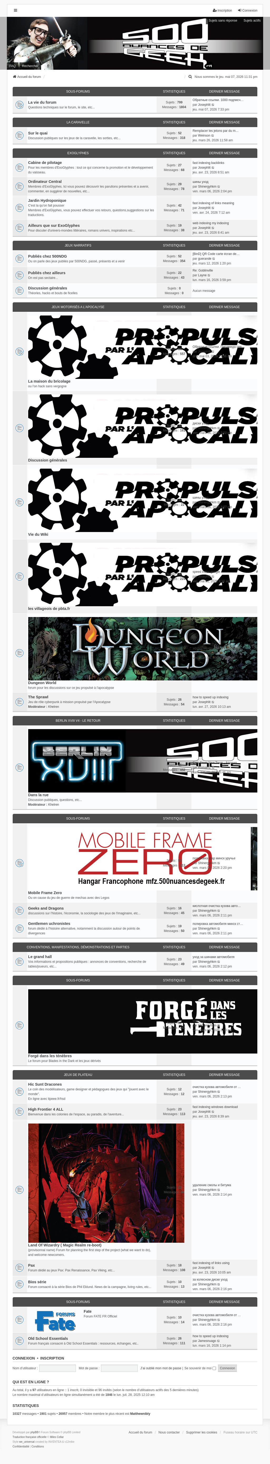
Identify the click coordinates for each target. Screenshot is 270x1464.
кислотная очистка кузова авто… (216, 906)
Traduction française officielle (30, 1437)
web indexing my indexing (210, 223)
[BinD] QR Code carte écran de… (215, 254)
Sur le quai (38, 133)
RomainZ (204, 767)
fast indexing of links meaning (213, 203)
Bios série (37, 1282)
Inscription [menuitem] (222, 10)
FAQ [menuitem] (12, 66)
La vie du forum (42, 102)
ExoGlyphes (78, 153)
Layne (202, 275)
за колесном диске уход (209, 1279)
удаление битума (205, 1020)
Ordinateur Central (45, 181)
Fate (88, 1311)
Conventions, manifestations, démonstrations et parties (78, 947)
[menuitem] (190, 76)
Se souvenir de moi (200, 1368)
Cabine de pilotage (45, 163)
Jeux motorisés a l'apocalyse (78, 307)
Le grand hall (40, 957)
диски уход (200, 423)
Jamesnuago (207, 1341)
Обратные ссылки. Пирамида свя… (218, 347)
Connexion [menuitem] (247, 10)
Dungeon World (42, 683)
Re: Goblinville (202, 270)
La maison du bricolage (49, 381)
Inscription (52, 1358)
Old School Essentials (48, 1338)
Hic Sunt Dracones (45, 1084)
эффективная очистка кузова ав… (217, 648)
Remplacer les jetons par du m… (215, 131)
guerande (204, 258)
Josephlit (204, 105)
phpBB (34, 1432)
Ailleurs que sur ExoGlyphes (54, 225)
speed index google (206, 572)
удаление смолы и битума (211, 1185)
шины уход (200, 182)
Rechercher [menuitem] (30, 66)
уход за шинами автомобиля (213, 957)
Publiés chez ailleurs (47, 273)
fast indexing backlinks (208, 163)
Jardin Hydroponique (47, 200)
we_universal (27, 1441)
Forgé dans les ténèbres (50, 1056)
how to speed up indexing (210, 697)
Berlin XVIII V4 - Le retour (78, 721)
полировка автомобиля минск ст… (217, 924)
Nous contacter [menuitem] (169, 1432)
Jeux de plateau (78, 1075)
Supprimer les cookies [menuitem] (201, 1432)
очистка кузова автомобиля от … (216, 1087)
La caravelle (77, 122)
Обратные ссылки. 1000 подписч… (218, 100)
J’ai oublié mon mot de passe (160, 1368)
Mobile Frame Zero (45, 893)
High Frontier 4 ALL (46, 1109)
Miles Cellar (57, 1437)
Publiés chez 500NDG (47, 256)
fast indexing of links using (210, 1263)
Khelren (53, 707)
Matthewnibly (140, 1414)
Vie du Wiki (38, 534)
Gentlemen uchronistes (49, 923)
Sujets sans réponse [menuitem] (223, 20)
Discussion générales (47, 288)
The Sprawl (38, 697)
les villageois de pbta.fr (49, 608)
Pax (31, 1265)
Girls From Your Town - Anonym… (216, 763)
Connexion (24, 1358)
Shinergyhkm (207, 186)
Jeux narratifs (78, 245)
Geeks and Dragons (46, 908)
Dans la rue (38, 795)
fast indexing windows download (215, 1107)
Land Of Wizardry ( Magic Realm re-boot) (65, 1245)
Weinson (204, 135)
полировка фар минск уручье (213, 858)
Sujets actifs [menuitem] (252, 20)
